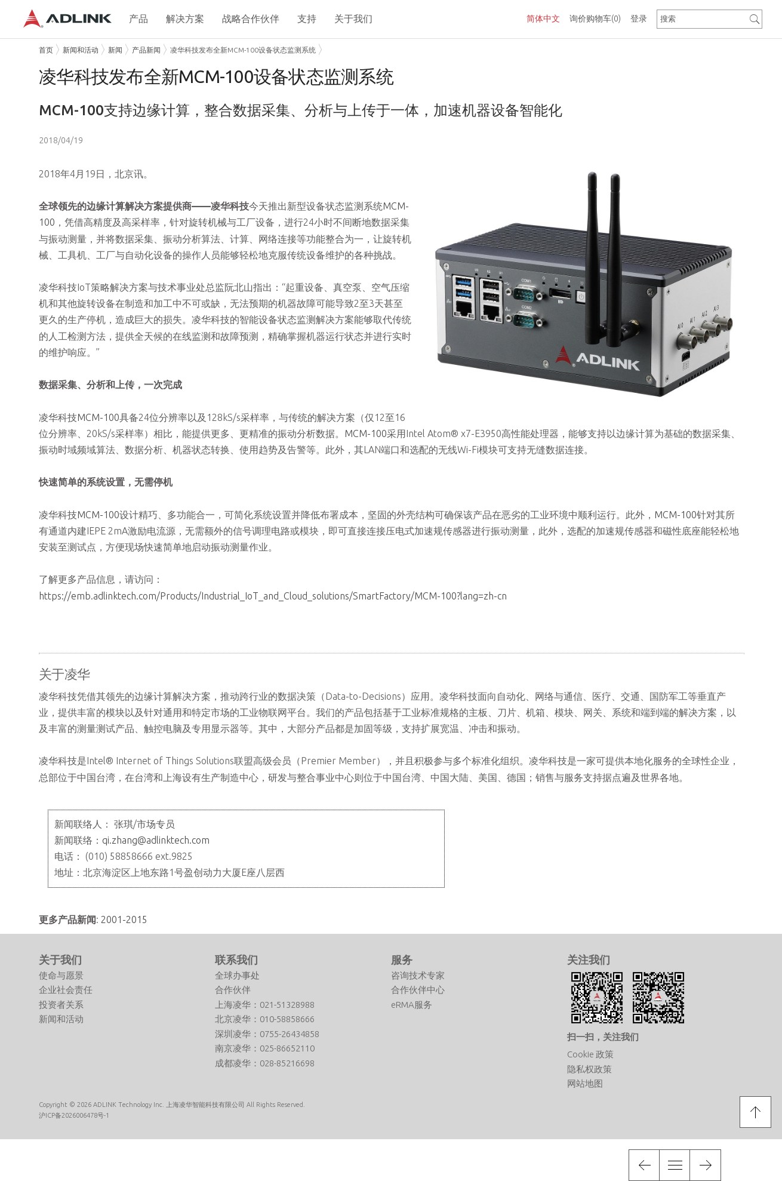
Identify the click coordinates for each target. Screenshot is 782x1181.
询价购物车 (595, 18)
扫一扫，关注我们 (603, 1037)
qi (105, 840)
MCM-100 (98, 417)
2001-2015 (124, 919)
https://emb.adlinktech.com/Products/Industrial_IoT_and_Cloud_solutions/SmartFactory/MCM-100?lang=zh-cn (273, 595)
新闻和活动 (80, 50)
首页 (46, 50)
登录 (638, 18)
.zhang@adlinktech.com (159, 840)
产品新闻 (146, 50)
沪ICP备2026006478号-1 (74, 1115)
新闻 (115, 50)
